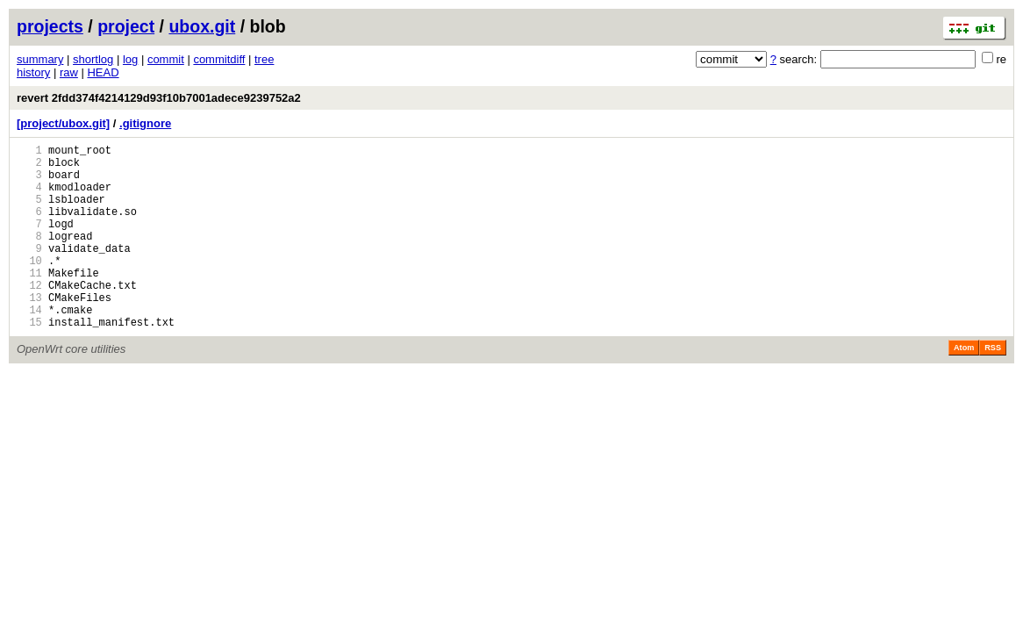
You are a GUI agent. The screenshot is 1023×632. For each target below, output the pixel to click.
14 (29, 346)
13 (29, 331)
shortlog (93, 59)
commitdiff (219, 59)
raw (69, 72)
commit (165, 59)
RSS (992, 387)
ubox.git (201, 26)
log (130, 59)
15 (29, 361)
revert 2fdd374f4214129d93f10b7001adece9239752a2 (159, 97)
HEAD (102, 72)
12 (29, 316)
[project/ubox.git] (63, 123)
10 (29, 286)
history (33, 72)
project (125, 26)
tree (264, 59)
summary (40, 59)
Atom (964, 387)
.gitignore (145, 123)
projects (50, 26)
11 (29, 301)
